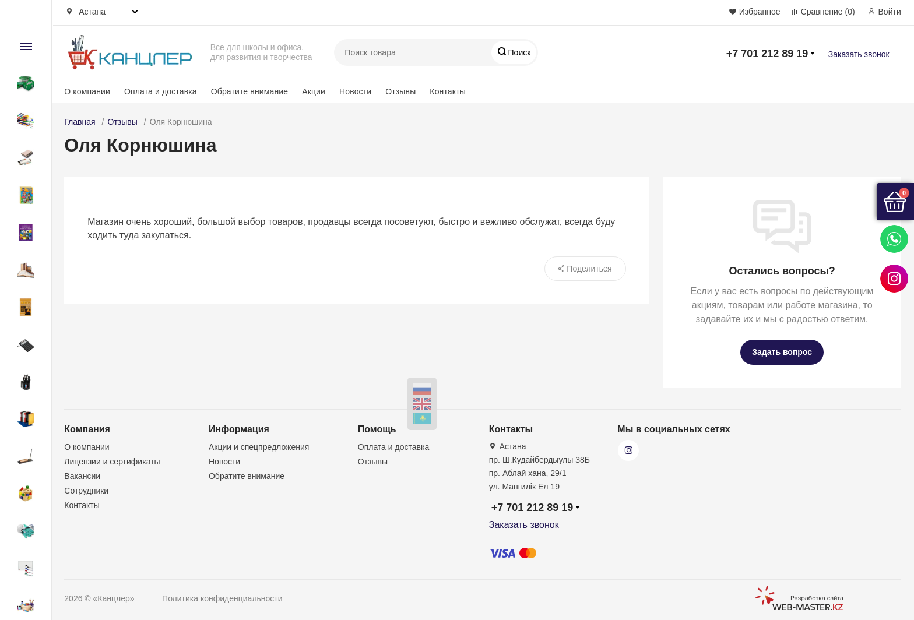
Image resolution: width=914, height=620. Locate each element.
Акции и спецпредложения (259, 447)
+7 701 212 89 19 (767, 53)
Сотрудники (86, 490)
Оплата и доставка (160, 91)
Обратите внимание (249, 91)
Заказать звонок (859, 54)
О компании (87, 91)
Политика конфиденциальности (222, 598)
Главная (79, 121)
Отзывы (400, 91)
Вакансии (82, 476)
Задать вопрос (782, 352)
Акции (313, 91)
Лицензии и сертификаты (112, 461)
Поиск (518, 52)
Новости (355, 91)
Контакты (448, 91)
